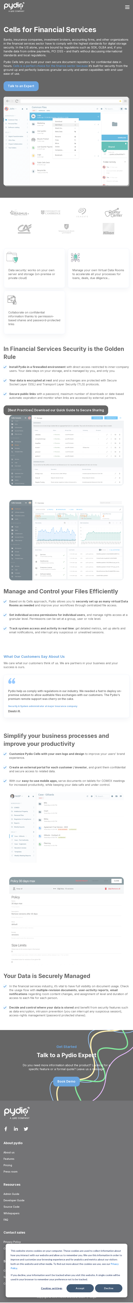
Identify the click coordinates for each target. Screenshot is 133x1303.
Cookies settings (51, 1288)
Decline (108, 1288)
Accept (80, 1288)
